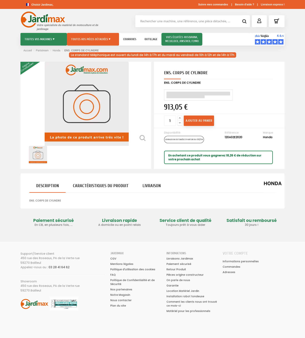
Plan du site (118, 305)
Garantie (172, 285)
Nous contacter (121, 300)
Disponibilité (172, 132)
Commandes (231, 267)
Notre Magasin (120, 295)
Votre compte (235, 253)
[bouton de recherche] (244, 22)
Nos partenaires (121, 289)
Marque (268, 132)
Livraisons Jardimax (179, 258)
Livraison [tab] (151, 185)
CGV (113, 258)
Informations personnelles (241, 261)
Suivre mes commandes (213, 4)
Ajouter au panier (199, 121)
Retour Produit (176, 269)
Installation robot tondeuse (185, 296)
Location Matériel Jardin (182, 291)
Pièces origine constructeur (185, 275)
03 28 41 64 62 (59, 267)
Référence (232, 132)
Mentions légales (121, 264)
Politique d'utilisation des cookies (132, 269)
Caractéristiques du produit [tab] (101, 185)
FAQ (113, 275)
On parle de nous (178, 280)
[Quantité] (170, 121)
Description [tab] (47, 185)
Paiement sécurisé (178, 264)
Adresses (229, 272)
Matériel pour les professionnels (188, 311)
